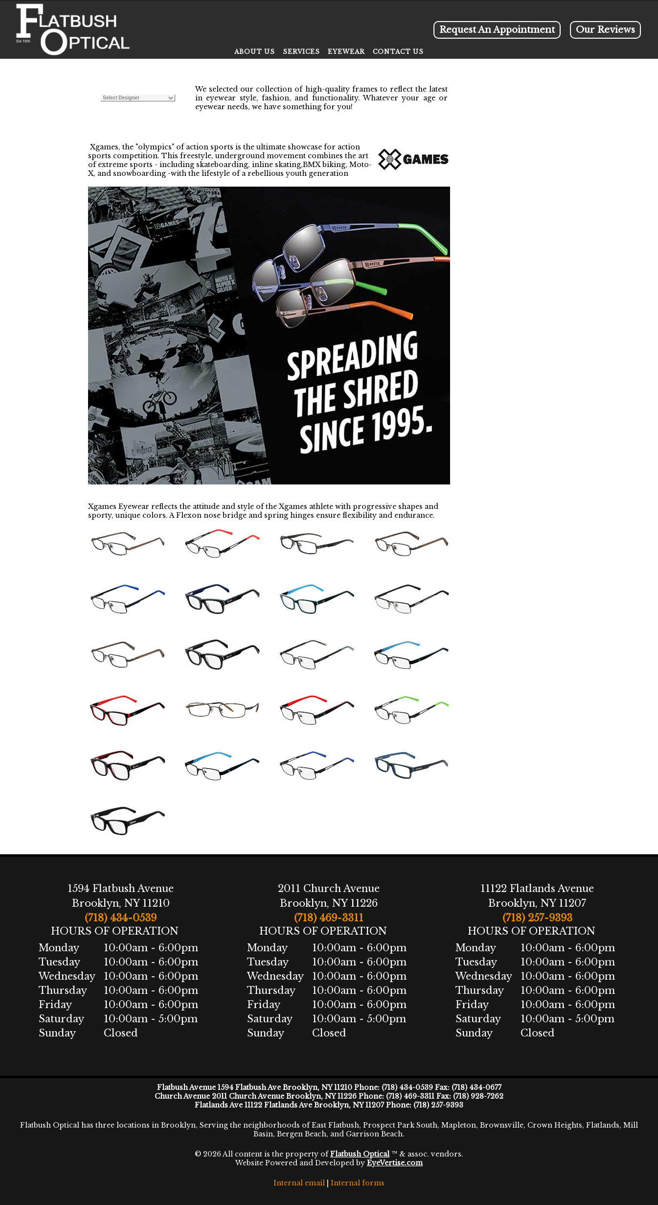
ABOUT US (254, 51)
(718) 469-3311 (328, 918)
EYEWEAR (346, 51)
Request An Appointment (497, 29)
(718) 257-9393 (537, 918)
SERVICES (301, 51)
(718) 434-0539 (121, 918)
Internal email (299, 1183)
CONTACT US (398, 51)
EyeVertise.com (395, 1162)
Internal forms (358, 1183)
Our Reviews (605, 29)
